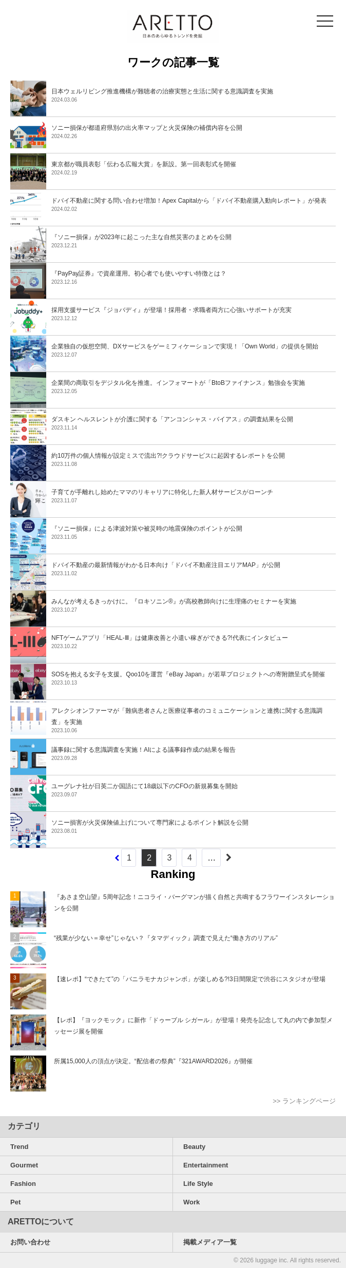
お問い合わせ (30, 1242)
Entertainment (205, 1165)
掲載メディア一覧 (210, 1242)
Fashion (23, 1183)
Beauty (194, 1146)
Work (191, 1202)
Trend (19, 1146)
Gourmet (24, 1165)
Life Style (198, 1183)
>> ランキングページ (304, 1101)
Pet (15, 1202)
